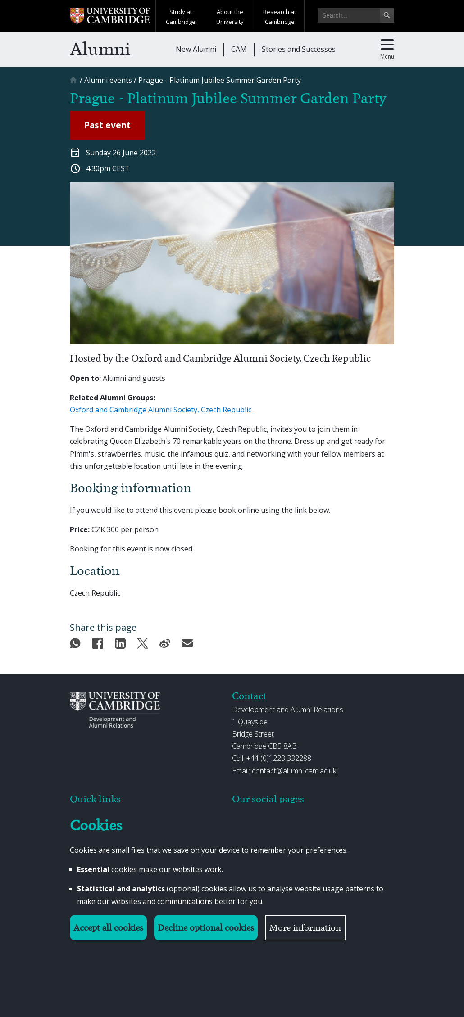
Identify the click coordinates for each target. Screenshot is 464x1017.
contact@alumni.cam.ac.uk (294, 771)
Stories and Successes (299, 49)
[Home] (74, 83)
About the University (230, 17)
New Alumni (196, 49)
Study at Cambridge (181, 17)
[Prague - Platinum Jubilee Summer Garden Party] (219, 80)
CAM (239, 49)
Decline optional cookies (206, 927)
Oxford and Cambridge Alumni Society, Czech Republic (161, 410)
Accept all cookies (108, 927)
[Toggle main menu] (387, 49)
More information (305, 927)
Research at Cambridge (279, 17)
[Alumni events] (108, 80)
